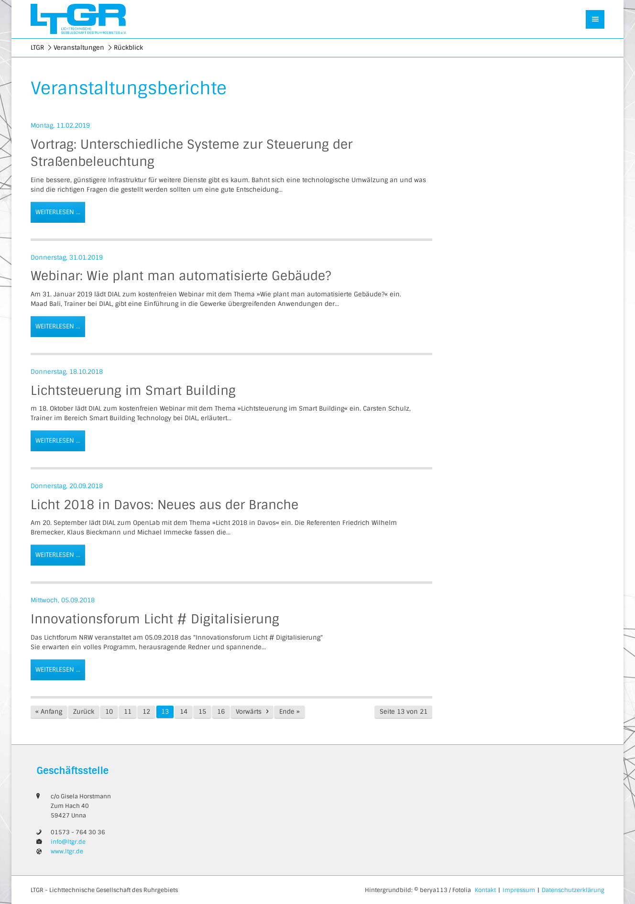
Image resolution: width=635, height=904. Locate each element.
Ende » (289, 712)
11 (127, 712)
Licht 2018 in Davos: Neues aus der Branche (164, 505)
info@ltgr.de (68, 842)
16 (221, 712)
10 (109, 712)
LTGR (37, 48)
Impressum (519, 890)
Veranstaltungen (79, 48)
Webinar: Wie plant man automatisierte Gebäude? (181, 276)
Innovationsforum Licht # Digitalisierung (155, 619)
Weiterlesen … (55, 209)
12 (146, 712)
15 (202, 712)
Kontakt (485, 890)
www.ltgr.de (67, 851)
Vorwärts (249, 712)
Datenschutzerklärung (573, 890)
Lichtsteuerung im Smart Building (133, 390)
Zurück (83, 712)
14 (183, 712)
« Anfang (48, 712)
